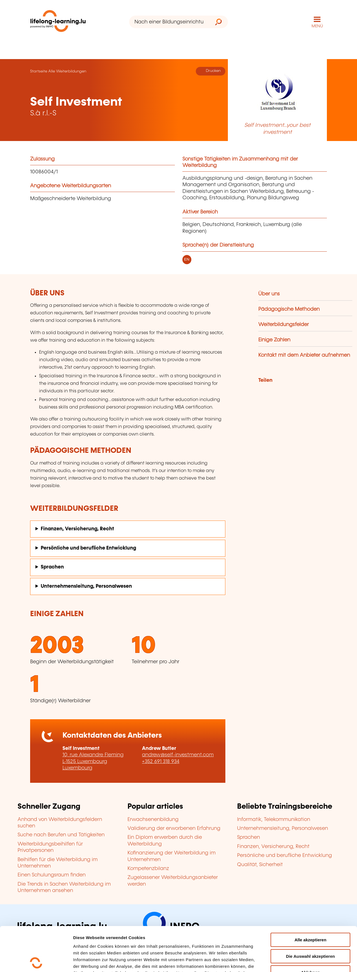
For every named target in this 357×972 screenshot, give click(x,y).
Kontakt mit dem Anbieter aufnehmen (304, 355)
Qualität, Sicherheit (260, 864)
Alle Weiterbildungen (67, 71)
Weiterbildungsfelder (283, 324)
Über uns (269, 294)
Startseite (38, 71)
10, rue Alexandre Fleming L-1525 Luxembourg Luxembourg (93, 761)
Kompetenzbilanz (148, 868)
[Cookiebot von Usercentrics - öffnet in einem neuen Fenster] (36, 961)
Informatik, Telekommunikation (273, 819)
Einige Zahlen (274, 339)
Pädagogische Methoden (289, 309)
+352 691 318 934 (160, 761)
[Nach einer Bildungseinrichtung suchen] (169, 22)
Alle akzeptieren (310, 895)
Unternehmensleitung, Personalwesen (86, 586)
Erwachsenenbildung (152, 819)
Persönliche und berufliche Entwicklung (88, 548)
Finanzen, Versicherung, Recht (77, 528)
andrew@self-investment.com (178, 754)
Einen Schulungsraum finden (52, 875)
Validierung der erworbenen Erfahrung (173, 828)
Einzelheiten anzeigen (95, 961)
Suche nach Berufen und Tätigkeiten (61, 834)
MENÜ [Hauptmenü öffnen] (317, 26)
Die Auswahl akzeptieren (310, 912)
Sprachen (52, 567)
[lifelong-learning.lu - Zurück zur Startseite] (58, 22)
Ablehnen (310, 928)
